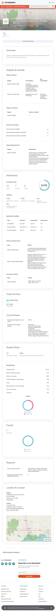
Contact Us (40, 591)
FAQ (39, 594)
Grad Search (22, 591)
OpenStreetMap (46, 9)
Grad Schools (9, 6)
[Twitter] (2, 563)
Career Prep (3, 594)
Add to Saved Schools (28, 41)
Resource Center (23, 596)
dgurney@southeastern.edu (17, 508)
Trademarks (41, 599)
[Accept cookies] (50, 608)
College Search (23, 589)
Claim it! (32, 25)
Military (2, 596)
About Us (40, 589)
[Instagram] (13, 563)
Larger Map (4, 28)
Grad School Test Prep (6, 591)
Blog (39, 596)
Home (2, 6)
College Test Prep (5, 589)
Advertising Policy (42, 601)
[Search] (49, 2)
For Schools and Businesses (7, 601)
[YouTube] (10, 563)
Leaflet (38, 9)
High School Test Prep (6, 599)
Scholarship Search (24, 594)
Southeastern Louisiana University (22, 6)
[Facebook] (6, 563)
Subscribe (29, 576)
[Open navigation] (52, 2)
